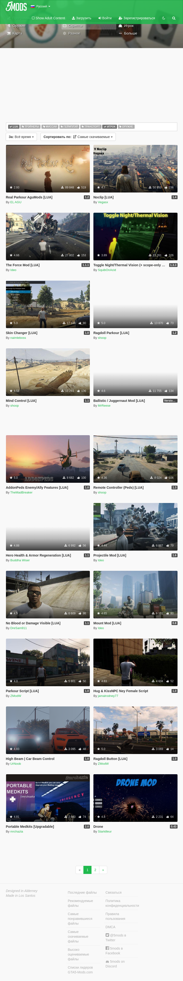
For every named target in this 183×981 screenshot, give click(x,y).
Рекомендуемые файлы (80, 903)
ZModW (15, 696)
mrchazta (16, 831)
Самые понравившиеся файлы (80, 918)
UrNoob (15, 763)
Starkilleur (105, 831)
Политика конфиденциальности (122, 903)
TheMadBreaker (21, 492)
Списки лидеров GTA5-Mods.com (80, 970)
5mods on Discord (115, 964)
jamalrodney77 (108, 696)
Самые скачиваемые (78, 137)
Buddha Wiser (20, 560)
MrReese (104, 405)
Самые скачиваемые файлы (78, 936)
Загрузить (81, 18)
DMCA (110, 927)
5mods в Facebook (114, 950)
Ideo (13, 270)
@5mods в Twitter (116, 937)
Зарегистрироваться (137, 18)
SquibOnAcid (107, 270)
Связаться (114, 892)
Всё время (21, 137)
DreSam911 (18, 628)
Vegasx (103, 202)
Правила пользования (115, 916)
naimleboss (18, 338)
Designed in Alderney (22, 891)
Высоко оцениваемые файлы (78, 954)
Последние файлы (82, 892)
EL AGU (15, 202)
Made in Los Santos (21, 895)
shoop (102, 338)
